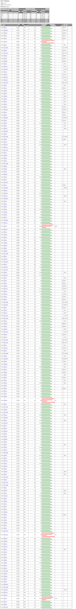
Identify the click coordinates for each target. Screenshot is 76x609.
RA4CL (6, 74)
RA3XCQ (6, 331)
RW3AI (6, 66)
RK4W (6, 55)
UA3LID (6, 315)
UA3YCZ (6, 53)
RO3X (6, 58)
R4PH (6, 361)
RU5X (6, 321)
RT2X (6, 93)
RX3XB (6, 109)
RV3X (6, 63)
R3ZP (6, 85)
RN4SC (6, 323)
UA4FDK (6, 47)
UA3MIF (6, 339)
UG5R (6, 337)
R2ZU (6, 101)
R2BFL (6, 33)
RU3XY (6, 144)
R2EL (6, 38)
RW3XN (6, 589)
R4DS (6, 104)
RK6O (6, 50)
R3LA (6, 88)
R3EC (6, 388)
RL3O (6, 35)
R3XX (6, 98)
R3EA (6, 179)
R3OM (6, 96)
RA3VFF (6, 77)
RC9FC (6, 41)
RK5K (6, 115)
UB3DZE (6, 187)
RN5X (6, 90)
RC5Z (6, 27)
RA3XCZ (6, 69)
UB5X (6, 226)
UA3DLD (6, 82)
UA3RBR (6, 302)
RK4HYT (6, 30)
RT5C (6, 280)
